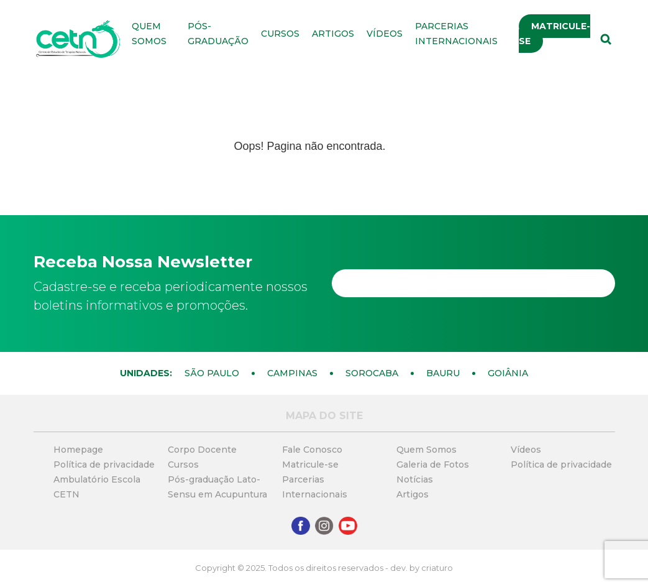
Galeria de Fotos (432, 464)
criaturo (437, 568)
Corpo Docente (202, 449)
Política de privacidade (104, 464)
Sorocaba (371, 373)
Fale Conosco (312, 449)
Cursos (280, 33)
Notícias (414, 479)
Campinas (292, 373)
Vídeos (385, 33)
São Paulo (212, 373)
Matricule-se (554, 34)
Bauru (443, 373)
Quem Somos (426, 449)
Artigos (333, 33)
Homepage (78, 449)
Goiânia (508, 373)
